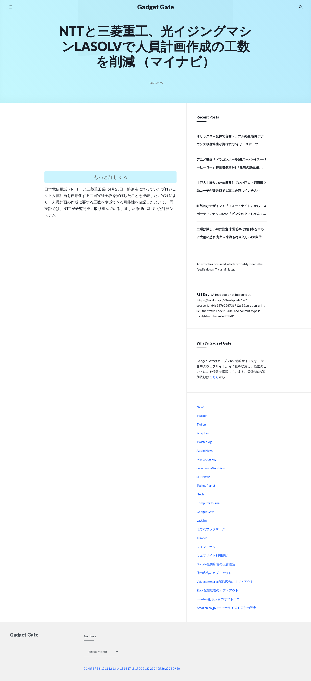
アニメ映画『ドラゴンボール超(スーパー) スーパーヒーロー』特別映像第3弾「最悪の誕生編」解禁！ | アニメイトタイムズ (231, 164)
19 (136, 668)
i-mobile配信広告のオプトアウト (220, 599)
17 (129, 668)
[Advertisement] (110, 140)
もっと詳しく (110, 177)
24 (155, 668)
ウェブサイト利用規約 (212, 555)
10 (102, 668)
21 (144, 668)
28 (170, 668)
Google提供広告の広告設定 (216, 564)
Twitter (202, 415)
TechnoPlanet (206, 485)
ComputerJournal (208, 503)
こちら (214, 377)
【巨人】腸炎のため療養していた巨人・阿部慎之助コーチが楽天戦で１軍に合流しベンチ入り (231, 186)
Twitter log (204, 442)
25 (159, 668)
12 (110, 668)
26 (163, 668)
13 (114, 668)
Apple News (205, 450)
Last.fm (202, 520)
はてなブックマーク (211, 529)
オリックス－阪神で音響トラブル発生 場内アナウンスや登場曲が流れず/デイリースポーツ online (230, 141)
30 (178, 668)
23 (151, 668)
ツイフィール (206, 546)
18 (132, 668)
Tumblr (202, 538)
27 (166, 668)
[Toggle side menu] (10, 6)
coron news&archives (211, 468)
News (200, 407)
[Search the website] (301, 7)
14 (117, 668)
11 (106, 668)
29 (174, 668)
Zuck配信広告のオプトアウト (217, 590)
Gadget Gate (205, 511)
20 (140, 668)
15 (121, 668)
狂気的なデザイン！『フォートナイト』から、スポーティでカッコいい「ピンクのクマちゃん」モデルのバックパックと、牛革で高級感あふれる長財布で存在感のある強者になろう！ (231, 211)
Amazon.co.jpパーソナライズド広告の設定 (226, 608)
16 (125, 668)
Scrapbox (203, 433)
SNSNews (203, 477)
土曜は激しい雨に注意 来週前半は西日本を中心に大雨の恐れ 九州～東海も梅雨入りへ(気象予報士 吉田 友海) (231, 234)
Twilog (201, 424)
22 (148, 668)
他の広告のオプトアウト (214, 573)
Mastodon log (206, 459)
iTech (200, 494)
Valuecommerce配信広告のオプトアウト (225, 581)
